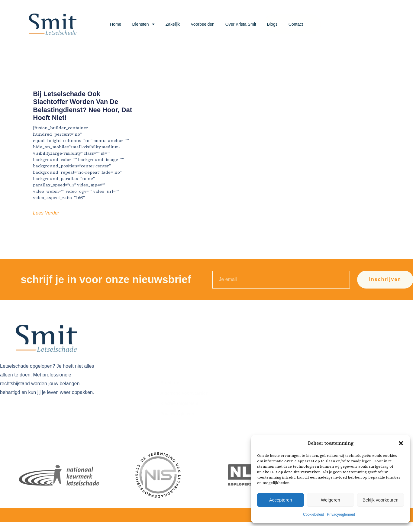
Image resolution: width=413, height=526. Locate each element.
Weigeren (330, 499)
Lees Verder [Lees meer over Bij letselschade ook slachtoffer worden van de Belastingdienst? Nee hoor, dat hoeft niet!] (46, 212)
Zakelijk (173, 24)
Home (115, 24)
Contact (296, 24)
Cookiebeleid (313, 514)
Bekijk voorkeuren (380, 499)
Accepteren (280, 499)
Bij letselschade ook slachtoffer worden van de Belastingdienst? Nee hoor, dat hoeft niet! (82, 105)
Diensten (143, 24)
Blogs (272, 24)
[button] (401, 443)
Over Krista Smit (240, 24)
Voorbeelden (203, 24)
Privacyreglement (341, 514)
